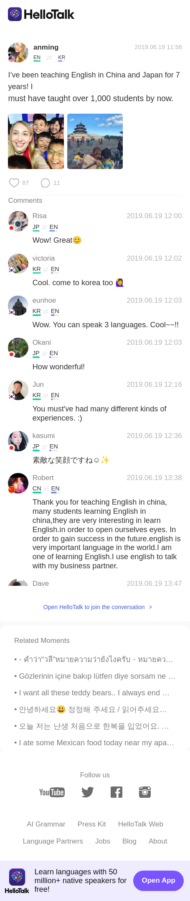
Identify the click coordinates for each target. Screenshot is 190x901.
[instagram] (145, 792)
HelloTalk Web (140, 824)
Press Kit (92, 824)
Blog (129, 841)
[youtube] (52, 792)
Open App (158, 880)
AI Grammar (46, 824)
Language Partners (53, 841)
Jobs (102, 841)
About (158, 841)
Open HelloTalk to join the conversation (94, 607)
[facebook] (116, 792)
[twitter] (87, 792)
